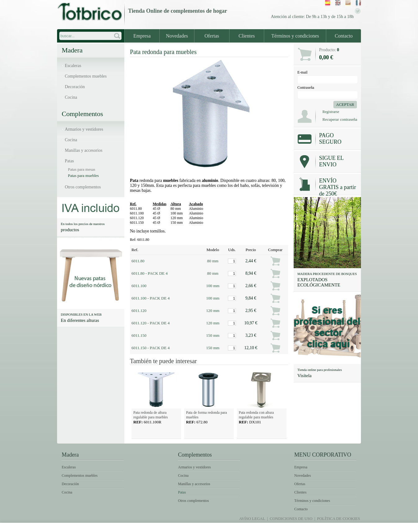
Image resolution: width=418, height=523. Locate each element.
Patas (69, 161)
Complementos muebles (86, 76)
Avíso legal (252, 518)
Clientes (246, 35)
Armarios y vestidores (84, 129)
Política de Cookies (338, 518)
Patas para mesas (81, 169)
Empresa (142, 35)
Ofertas (211, 35)
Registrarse (330, 112)
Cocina (71, 97)
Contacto (344, 35)
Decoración (75, 86)
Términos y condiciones (295, 35)
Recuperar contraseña (339, 119)
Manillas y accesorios (83, 150)
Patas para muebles (83, 175)
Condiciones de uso (291, 518)
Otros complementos (83, 187)
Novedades (177, 35)
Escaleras (73, 65)
